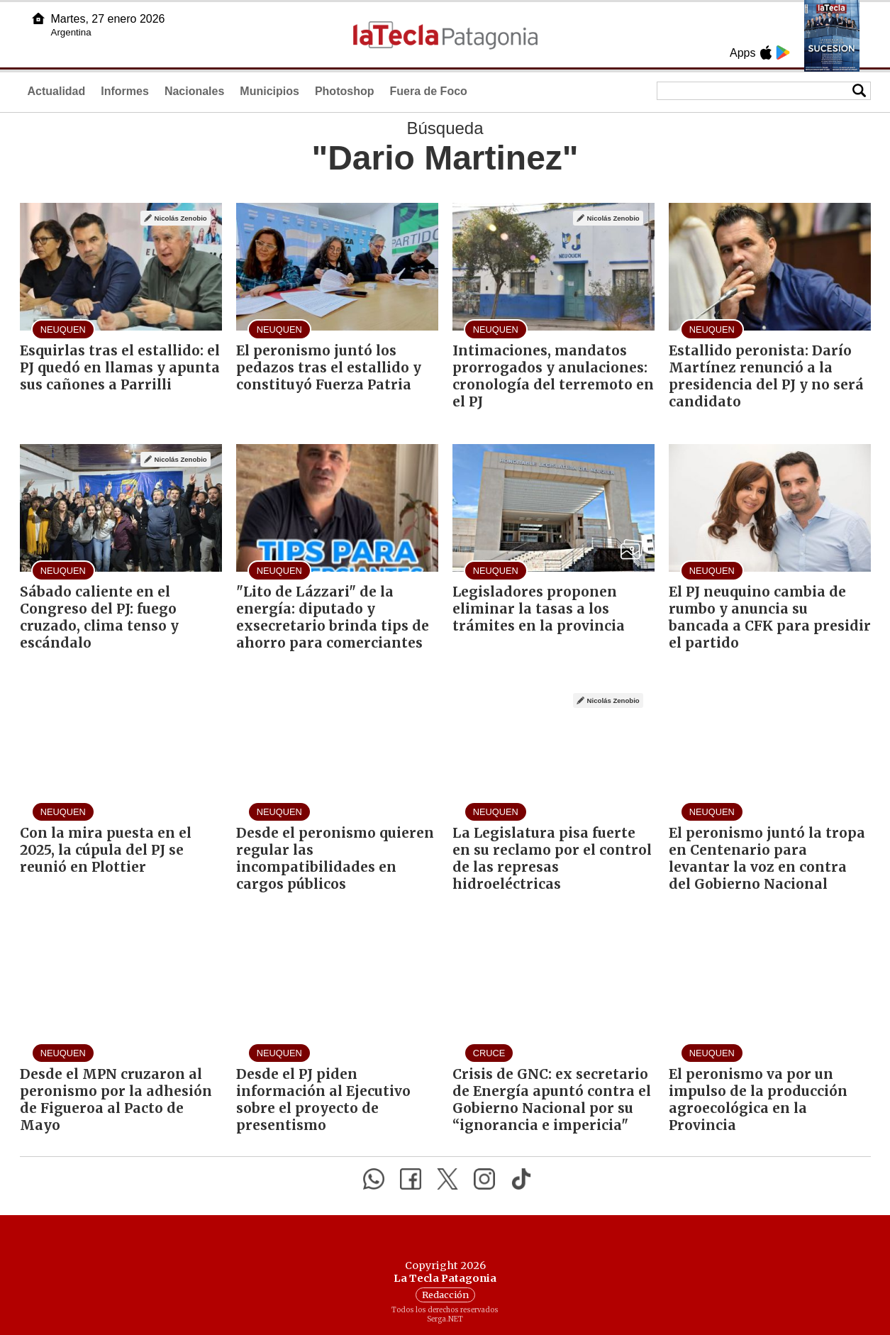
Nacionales (194, 91)
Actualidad (57, 91)
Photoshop (344, 91)
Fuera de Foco (428, 91)
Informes (125, 91)
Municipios (269, 91)
